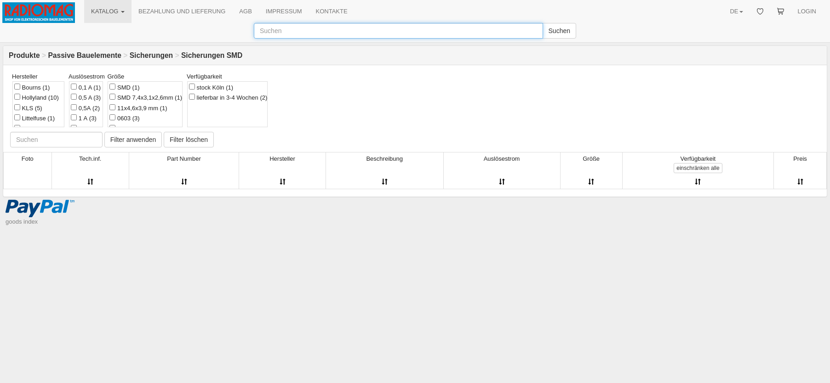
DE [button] (736, 11)
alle (697, 168)
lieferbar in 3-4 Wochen (228, 97)
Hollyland (36, 97)
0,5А (85, 108)
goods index (22, 221)
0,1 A (86, 87)
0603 (124, 118)
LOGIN (807, 11)
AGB (245, 11)
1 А (84, 118)
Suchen (559, 30)
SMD (124, 87)
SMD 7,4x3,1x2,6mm (145, 97)
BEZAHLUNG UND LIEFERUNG (181, 11)
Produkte (24, 55)
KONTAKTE (332, 11)
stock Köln (211, 87)
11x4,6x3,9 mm (138, 108)
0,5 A (86, 97)
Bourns (32, 87)
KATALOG (108, 11)
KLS (28, 108)
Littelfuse (34, 118)
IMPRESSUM (284, 11)
